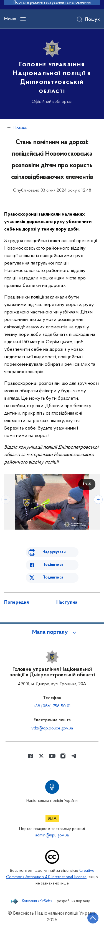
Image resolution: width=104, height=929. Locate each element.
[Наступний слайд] (98, 499)
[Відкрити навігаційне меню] (23, 19)
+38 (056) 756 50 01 (52, 706)
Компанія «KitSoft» (37, 901)
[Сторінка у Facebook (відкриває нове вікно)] (30, 756)
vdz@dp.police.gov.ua (52, 728)
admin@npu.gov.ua (52, 835)
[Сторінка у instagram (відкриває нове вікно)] (63, 756)
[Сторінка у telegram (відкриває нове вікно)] (73, 756)
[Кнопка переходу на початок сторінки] (92, 917)
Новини (20, 128)
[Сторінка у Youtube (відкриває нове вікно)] (52, 756)
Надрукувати (54, 552)
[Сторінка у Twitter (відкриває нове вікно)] (41, 756)
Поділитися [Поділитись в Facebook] (52, 565)
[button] (52, 632)
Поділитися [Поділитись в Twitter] (52, 577)
